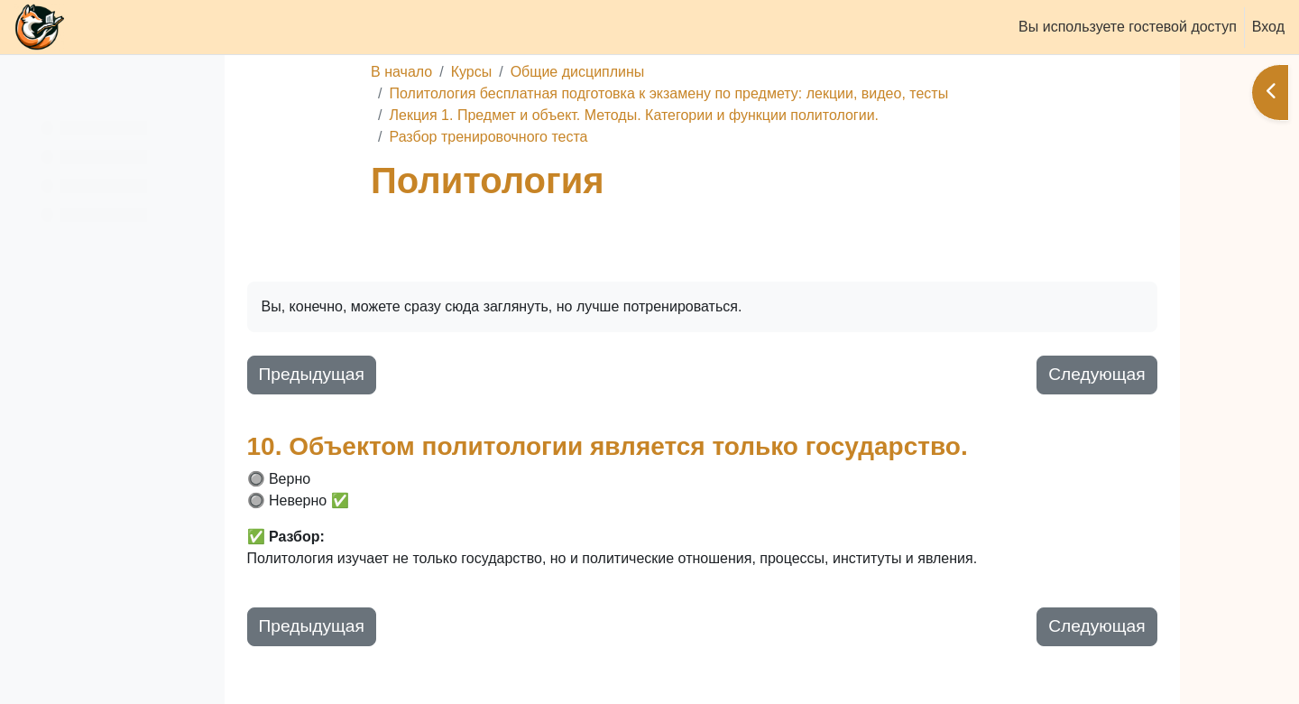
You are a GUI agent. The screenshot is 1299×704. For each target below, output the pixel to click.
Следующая (1112, 374)
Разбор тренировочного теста (564, 136)
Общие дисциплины (653, 71)
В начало (478, 71)
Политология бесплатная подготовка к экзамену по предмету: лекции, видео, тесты (745, 93)
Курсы (547, 71)
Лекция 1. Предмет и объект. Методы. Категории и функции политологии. (710, 115)
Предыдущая (449, 374)
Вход (1268, 26)
